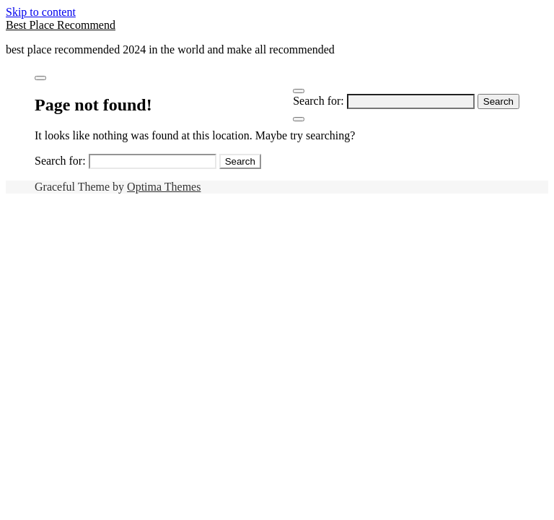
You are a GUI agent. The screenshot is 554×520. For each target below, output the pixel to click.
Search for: (318, 101)
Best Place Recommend (60, 25)
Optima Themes (164, 187)
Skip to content (41, 12)
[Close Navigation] (298, 119)
